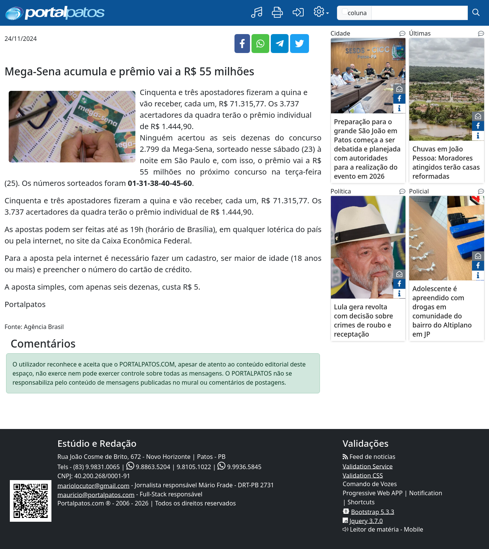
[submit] (475, 13)
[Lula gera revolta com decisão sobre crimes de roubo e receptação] (368, 251)
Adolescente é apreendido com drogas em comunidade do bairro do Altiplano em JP (442, 311)
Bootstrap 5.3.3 (372, 511)
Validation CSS (363, 475)
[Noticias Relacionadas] (402, 33)
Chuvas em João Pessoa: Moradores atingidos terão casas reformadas (446, 162)
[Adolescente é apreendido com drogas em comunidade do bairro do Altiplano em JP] (446, 242)
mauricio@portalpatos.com (96, 494)
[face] (399, 99)
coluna (354, 12)
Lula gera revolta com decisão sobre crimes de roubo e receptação (363, 320)
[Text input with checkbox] (419, 13)
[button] (256, 12)
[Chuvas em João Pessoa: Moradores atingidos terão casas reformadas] (446, 94)
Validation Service (368, 466)
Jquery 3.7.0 (366, 520)
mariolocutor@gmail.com (93, 485)
